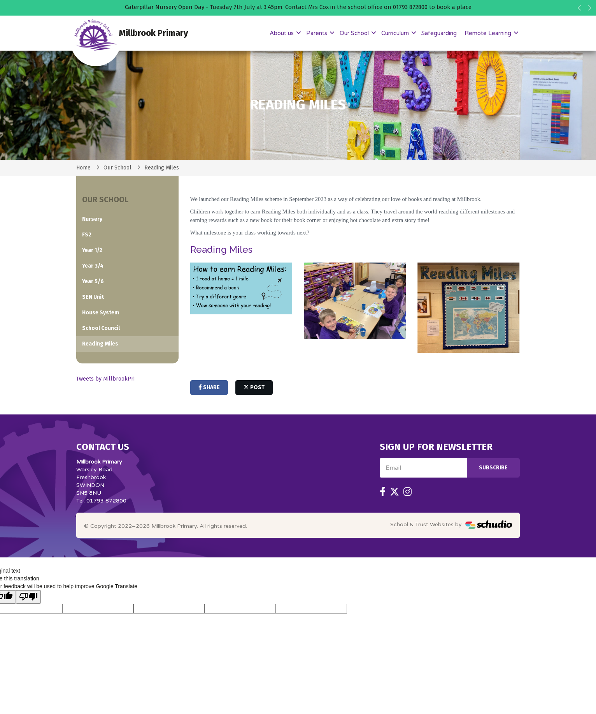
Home (83, 167)
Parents (317, 33)
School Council (101, 328)
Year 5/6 (93, 281)
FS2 (86, 234)
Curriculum (395, 33)
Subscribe (493, 467)
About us (282, 33)
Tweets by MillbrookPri (105, 379)
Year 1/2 (92, 250)
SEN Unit (93, 297)
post (254, 387)
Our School (355, 33)
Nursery (92, 219)
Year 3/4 (92, 266)
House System (100, 312)
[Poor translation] (28, 597)
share (209, 387)
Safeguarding (439, 33)
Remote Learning (489, 33)
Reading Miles (161, 167)
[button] (579, 10)
